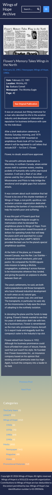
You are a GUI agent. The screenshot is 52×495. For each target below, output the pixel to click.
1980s (6, 73)
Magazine (10, 454)
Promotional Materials (14, 464)
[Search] (38, 9)
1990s (9, 439)
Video (9, 459)
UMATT (7, 415)
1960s (9, 425)
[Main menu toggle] (46, 9)
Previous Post (26, 382)
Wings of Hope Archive (10, 9)
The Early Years (10, 410)
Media (6, 444)
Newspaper (27, 69)
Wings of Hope (41, 69)
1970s (9, 429)
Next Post (26, 389)
